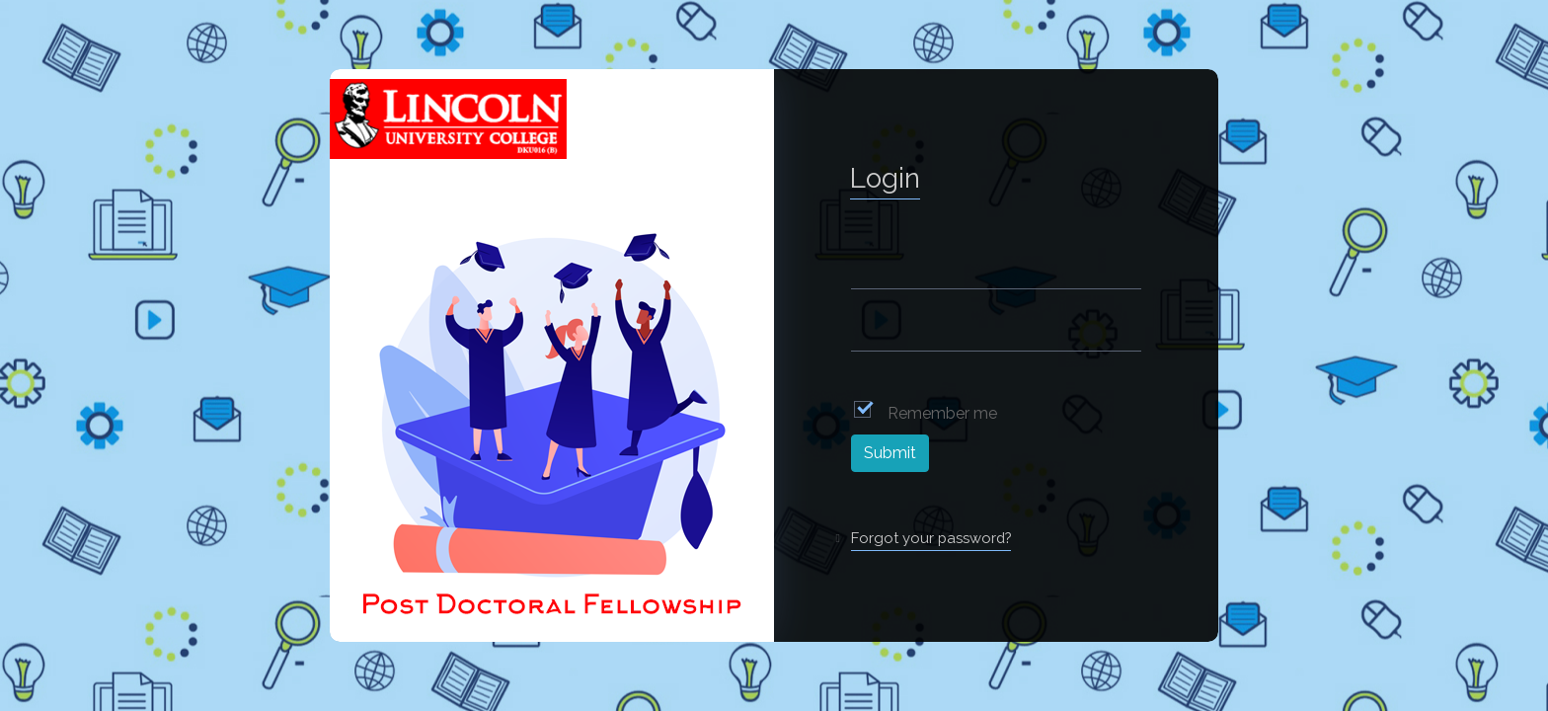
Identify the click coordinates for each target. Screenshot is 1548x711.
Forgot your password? (931, 537)
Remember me (942, 413)
